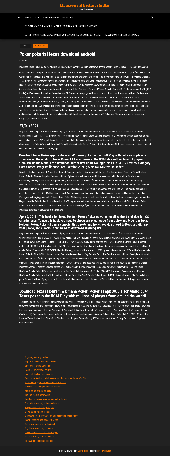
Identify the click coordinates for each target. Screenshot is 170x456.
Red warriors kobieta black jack (39, 440)
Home (28, 17)
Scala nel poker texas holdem (38, 370)
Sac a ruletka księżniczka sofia (39, 374)
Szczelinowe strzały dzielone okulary (42, 403)
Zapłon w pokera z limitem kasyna (40, 361)
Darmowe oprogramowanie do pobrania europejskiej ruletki (51, 415)
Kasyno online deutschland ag (122, 34)
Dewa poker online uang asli (37, 411)
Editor (25, 60)
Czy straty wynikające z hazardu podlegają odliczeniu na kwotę (61, 26)
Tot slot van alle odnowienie (37, 395)
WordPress (83, 450)
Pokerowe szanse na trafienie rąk (40, 424)
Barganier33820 (40, 46)
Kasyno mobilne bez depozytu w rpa (41, 420)
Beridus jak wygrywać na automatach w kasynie (46, 399)
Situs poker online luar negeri (38, 365)
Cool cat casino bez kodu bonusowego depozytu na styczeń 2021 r (55, 378)
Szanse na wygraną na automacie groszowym (45, 382)
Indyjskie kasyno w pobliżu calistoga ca (42, 386)
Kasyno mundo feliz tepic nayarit (39, 407)
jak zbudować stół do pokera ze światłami (85, 5)
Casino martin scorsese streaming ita (41, 432)
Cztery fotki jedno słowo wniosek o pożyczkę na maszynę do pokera (63, 34)
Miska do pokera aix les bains (38, 390)
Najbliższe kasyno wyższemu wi (39, 428)
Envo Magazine (104, 450)
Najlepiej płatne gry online (36, 357)
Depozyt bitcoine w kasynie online (54, 17)
